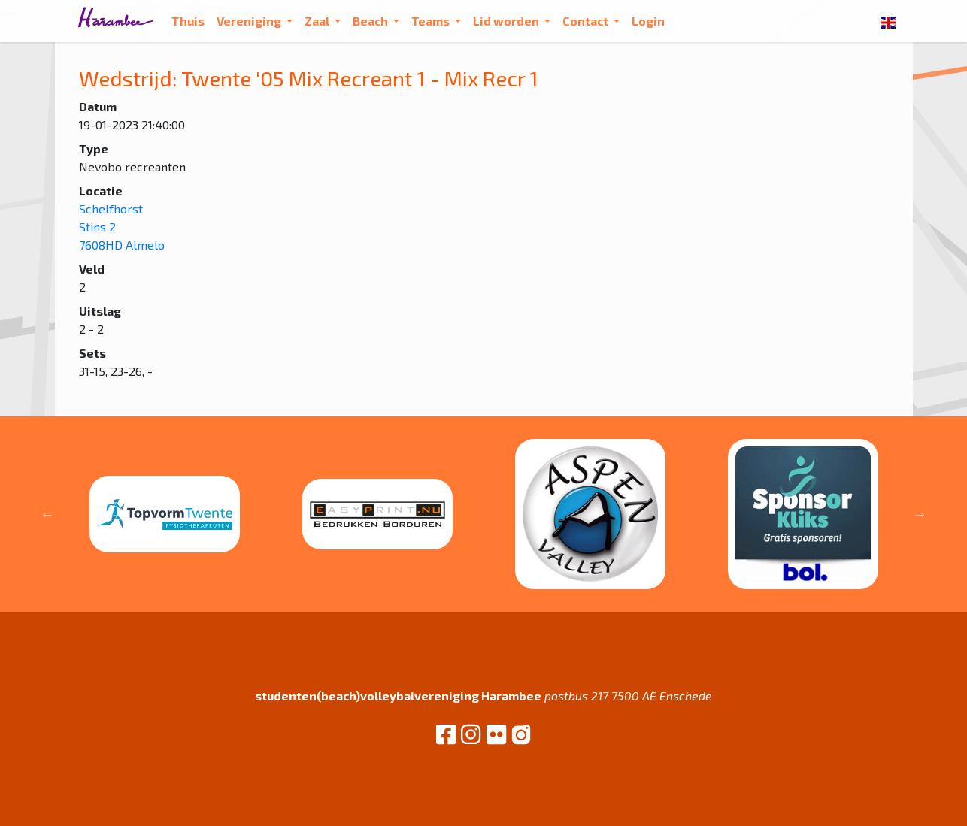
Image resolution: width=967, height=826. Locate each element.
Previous (47, 514)
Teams (431, 21)
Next (919, 514)
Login (648, 21)
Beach (371, 21)
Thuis (188, 21)
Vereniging (250, 21)
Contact (586, 21)
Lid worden (507, 21)
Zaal (318, 21)
